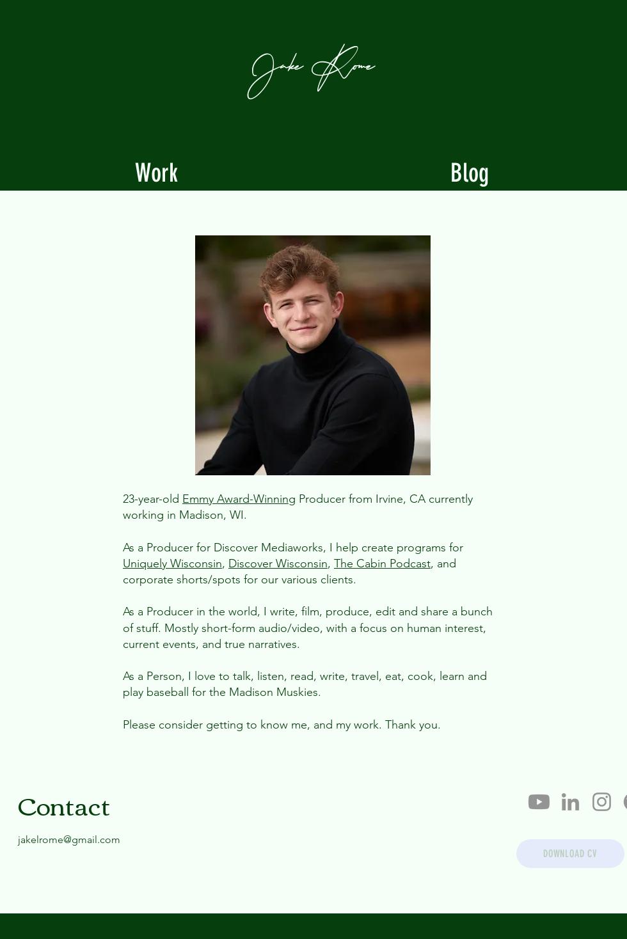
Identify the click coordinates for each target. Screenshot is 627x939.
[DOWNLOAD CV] (570, 853)
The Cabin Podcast (382, 563)
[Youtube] (539, 801)
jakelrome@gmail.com (69, 839)
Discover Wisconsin (278, 563)
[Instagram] (601, 801)
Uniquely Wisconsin (172, 563)
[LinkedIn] (570, 801)
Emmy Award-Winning (239, 499)
